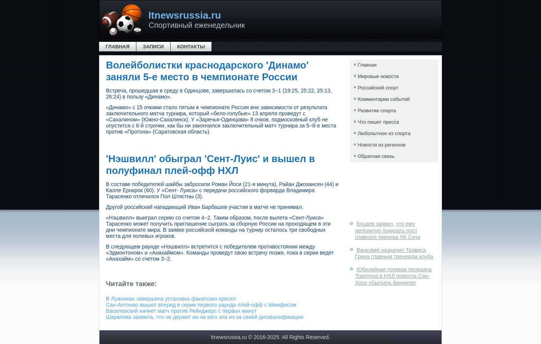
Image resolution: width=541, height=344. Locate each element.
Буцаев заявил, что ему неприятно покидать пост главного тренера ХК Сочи (387, 230)
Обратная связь (376, 156)
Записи (153, 46)
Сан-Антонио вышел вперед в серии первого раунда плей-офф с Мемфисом (201, 305)
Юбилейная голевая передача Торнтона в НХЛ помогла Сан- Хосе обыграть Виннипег (393, 276)
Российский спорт (378, 88)
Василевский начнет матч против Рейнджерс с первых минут (181, 311)
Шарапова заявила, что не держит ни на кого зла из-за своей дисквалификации (205, 317)
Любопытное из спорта (384, 133)
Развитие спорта (377, 110)
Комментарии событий (384, 99)
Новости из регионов (382, 145)
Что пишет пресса (378, 122)
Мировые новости (378, 76)
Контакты (191, 46)
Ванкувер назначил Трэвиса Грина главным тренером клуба (394, 253)
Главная (118, 46)
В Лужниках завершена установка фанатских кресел (171, 299)
